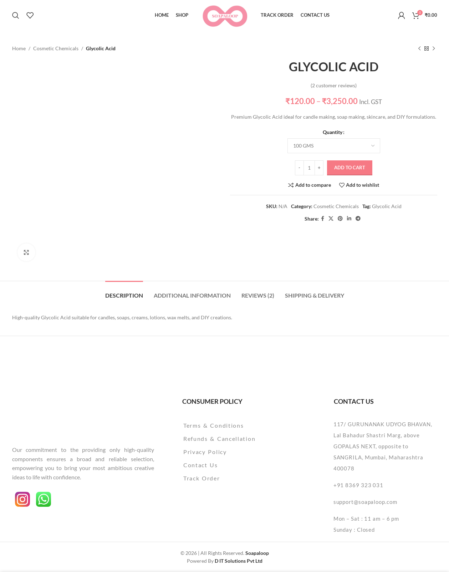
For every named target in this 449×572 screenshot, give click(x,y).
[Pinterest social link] (340, 219)
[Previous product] (419, 48)
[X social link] (331, 219)
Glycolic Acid (386, 206)
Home (19, 48)
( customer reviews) (334, 85)
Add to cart (349, 167)
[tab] (124, 292)
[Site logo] (224, 14)
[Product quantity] (309, 167)
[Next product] (433, 48)
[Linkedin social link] (349, 219)
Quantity (332, 132)
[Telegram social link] (358, 219)
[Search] (16, 15)
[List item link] (238, 425)
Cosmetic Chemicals (55, 48)
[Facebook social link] (322, 219)
